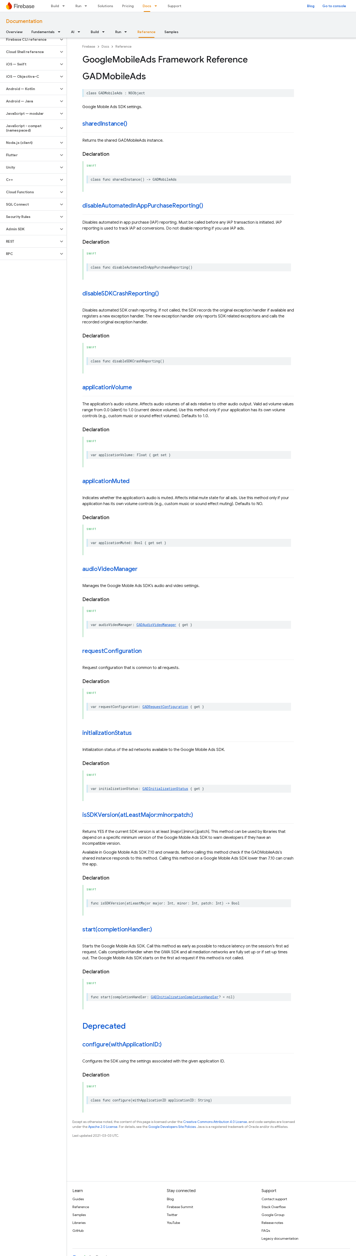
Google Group (273, 1215)
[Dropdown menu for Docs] (157, 6)
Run (78, 6)
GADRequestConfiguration (165, 706)
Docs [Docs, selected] (147, 6)
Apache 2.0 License (102, 1127)
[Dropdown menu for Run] (87, 6)
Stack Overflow (274, 1207)
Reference (123, 46)
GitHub (78, 1230)
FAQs (266, 1230)
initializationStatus (107, 733)
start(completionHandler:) (117, 929)
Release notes (272, 1222)
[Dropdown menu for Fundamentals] (61, 32)
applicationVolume (107, 387)
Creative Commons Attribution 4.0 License (215, 1122)
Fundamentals (43, 32)
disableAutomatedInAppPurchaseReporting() (142, 205)
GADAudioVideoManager (156, 624)
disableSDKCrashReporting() (120, 293)
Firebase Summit (180, 1207)
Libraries (79, 1222)
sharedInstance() (104, 123)
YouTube (173, 1222)
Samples (171, 32)
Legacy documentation (280, 1238)
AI (72, 32)
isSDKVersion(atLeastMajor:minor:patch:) (137, 815)
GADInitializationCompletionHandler (185, 997)
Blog (310, 6)
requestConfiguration (112, 651)
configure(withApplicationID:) (122, 1044)
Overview (14, 32)
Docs (105, 46)
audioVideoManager (109, 569)
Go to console (334, 6)
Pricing (128, 6)
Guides (78, 1199)
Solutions (105, 6)
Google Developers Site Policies (172, 1127)
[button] (29, 39)
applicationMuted (106, 481)
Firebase (88, 46)
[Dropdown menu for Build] (65, 6)
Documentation (24, 21)
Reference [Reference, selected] (146, 32)
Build (55, 6)
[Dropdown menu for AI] (80, 32)
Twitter (172, 1215)
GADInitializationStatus (165, 788)
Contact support (274, 1199)
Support (174, 6)
